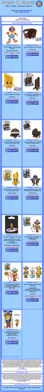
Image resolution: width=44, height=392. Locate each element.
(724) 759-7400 (24, 12)
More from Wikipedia (22, 369)
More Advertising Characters (24, 23)
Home (13, 23)
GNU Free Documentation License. (22, 384)
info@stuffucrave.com (25, 10)
